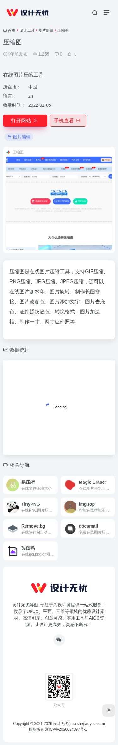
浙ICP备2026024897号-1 (66, 729)
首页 (11, 30)
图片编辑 (45, 30)
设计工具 (27, 30)
